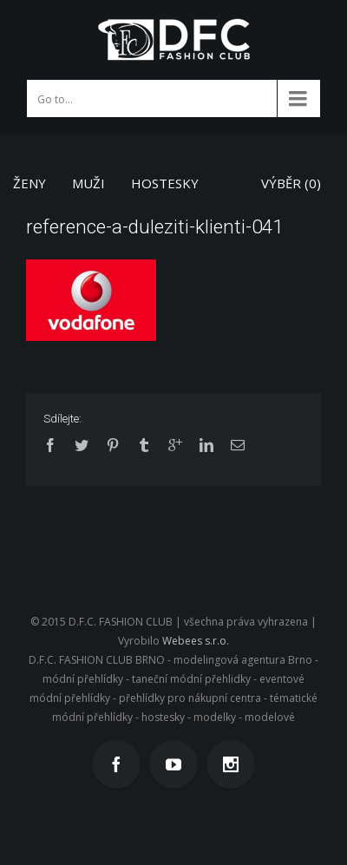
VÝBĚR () (291, 183)
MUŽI (88, 183)
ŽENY (29, 183)
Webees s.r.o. (195, 640)
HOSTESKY (165, 183)
